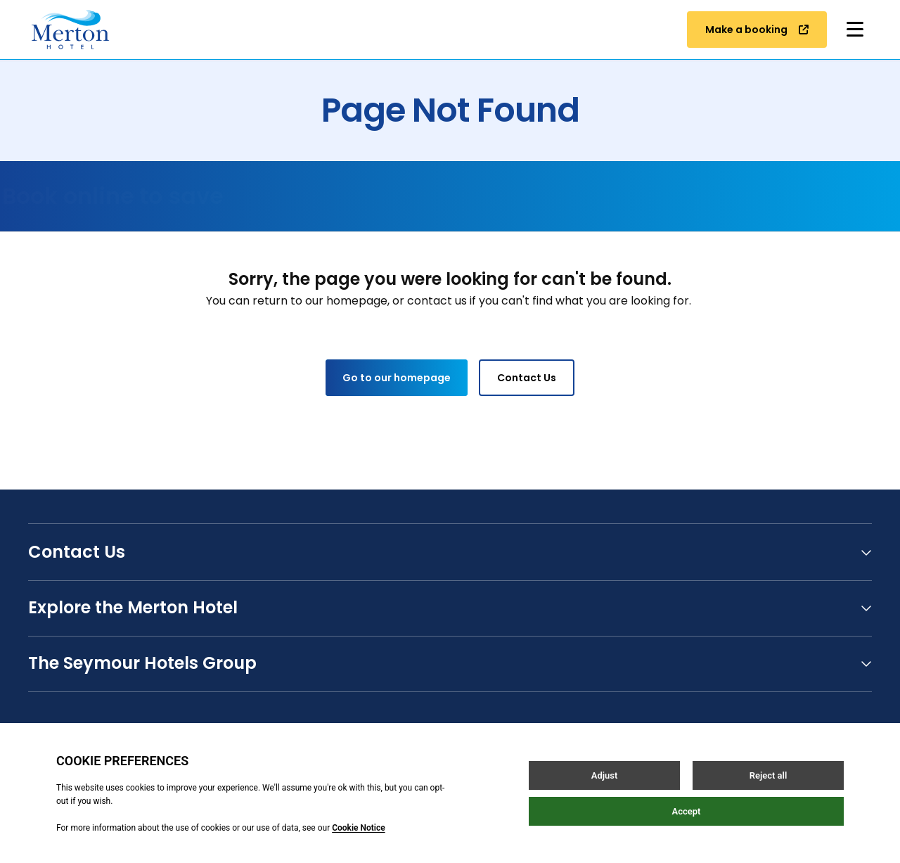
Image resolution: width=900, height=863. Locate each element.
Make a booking (757, 30)
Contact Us (526, 378)
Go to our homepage (396, 378)
